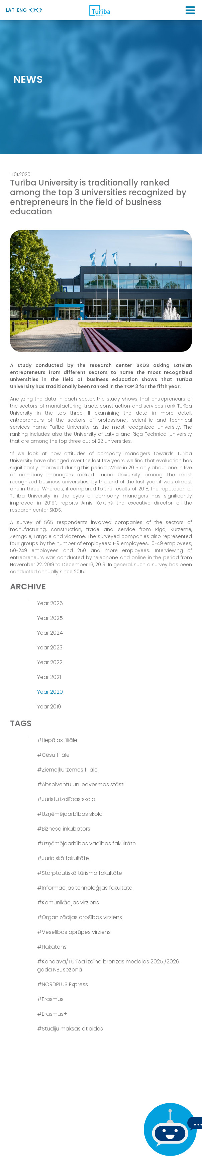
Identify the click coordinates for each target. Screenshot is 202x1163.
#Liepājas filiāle (57, 740)
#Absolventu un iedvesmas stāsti (80, 784)
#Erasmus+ (52, 1014)
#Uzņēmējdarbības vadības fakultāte (86, 843)
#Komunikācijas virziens (68, 902)
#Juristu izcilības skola (66, 799)
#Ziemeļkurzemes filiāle (67, 770)
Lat (10, 10)
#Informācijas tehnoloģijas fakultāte (84, 888)
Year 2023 (50, 647)
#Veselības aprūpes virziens (74, 932)
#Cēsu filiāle (53, 755)
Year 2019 (49, 706)
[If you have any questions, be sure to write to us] (168, 1129)
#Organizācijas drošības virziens (79, 917)
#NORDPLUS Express (62, 984)
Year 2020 (50, 692)
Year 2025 (50, 618)
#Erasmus (50, 999)
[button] (190, 10)
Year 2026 (50, 603)
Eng (22, 10)
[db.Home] (99, 10)
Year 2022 (50, 662)
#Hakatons (52, 947)
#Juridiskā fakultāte (63, 858)
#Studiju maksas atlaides (70, 1029)
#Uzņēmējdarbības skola (70, 814)
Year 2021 (49, 677)
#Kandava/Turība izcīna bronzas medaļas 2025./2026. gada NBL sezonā (108, 965)
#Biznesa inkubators (63, 829)
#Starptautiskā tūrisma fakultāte (79, 873)
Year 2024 (50, 633)
